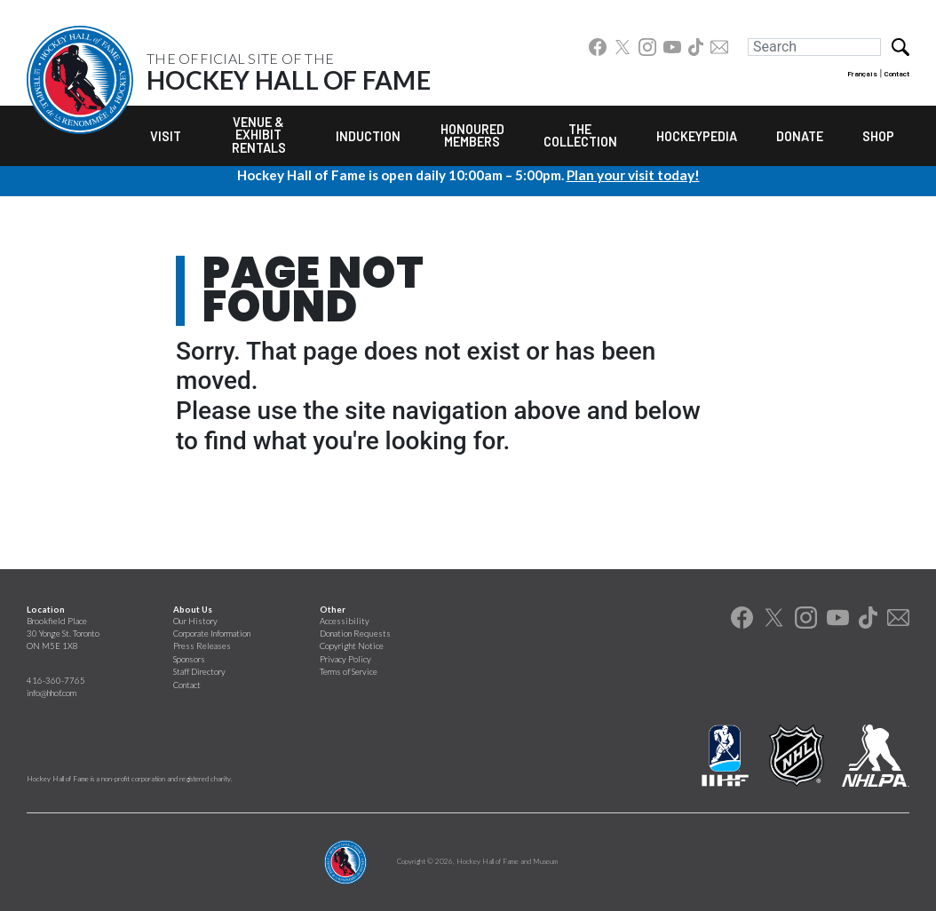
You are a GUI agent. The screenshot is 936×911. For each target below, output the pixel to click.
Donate (799, 136)
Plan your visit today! (633, 175)
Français (862, 73)
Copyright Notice (352, 646)
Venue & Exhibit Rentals (259, 135)
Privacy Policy (345, 659)
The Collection (580, 135)
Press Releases (202, 646)
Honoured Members (472, 135)
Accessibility (344, 621)
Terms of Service (348, 672)
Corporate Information (211, 633)
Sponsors (189, 659)
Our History (195, 621)
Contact (896, 73)
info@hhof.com (51, 693)
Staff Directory (199, 672)
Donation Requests (355, 633)
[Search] (814, 47)
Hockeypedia (696, 136)
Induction (368, 136)
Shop (878, 136)
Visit (165, 136)
